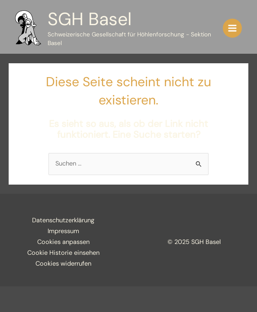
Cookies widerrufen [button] (63, 264)
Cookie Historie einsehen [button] (63, 253)
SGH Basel (90, 19)
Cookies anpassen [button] (63, 242)
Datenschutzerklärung (63, 220)
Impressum (63, 231)
